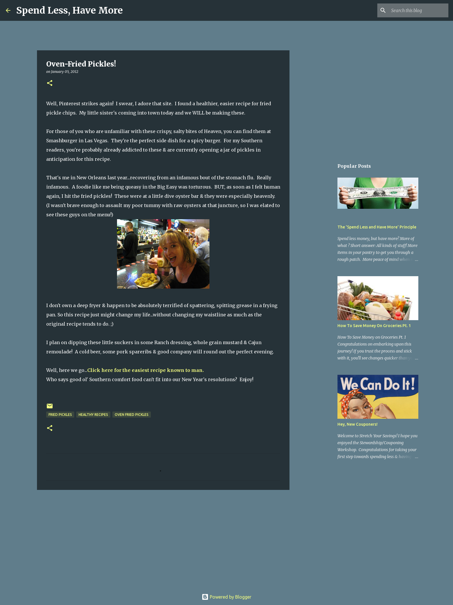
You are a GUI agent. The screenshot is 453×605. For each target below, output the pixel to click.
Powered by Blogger (226, 597)
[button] (49, 83)
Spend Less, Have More (69, 10)
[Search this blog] (418, 10)
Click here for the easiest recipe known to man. (145, 370)
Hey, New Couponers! (357, 424)
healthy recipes (93, 414)
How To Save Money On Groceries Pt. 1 (374, 325)
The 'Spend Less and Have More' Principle (376, 227)
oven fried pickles (131, 414)
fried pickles (60, 414)
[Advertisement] (163, 539)
